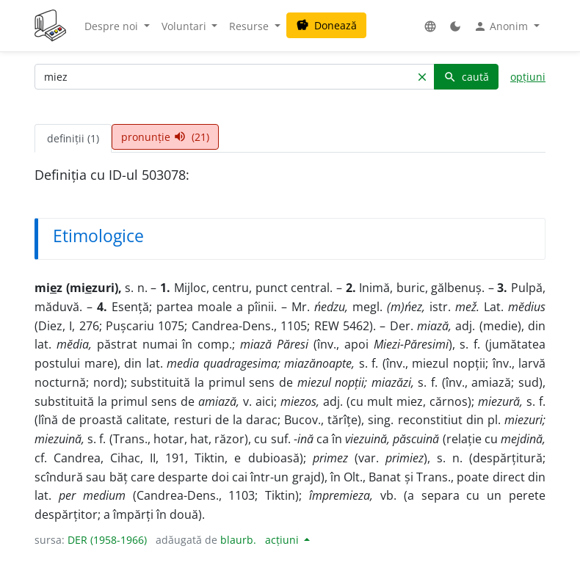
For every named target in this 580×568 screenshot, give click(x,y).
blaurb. (238, 540)
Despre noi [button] (112, 26)
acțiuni (283, 540)
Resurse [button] (250, 26)
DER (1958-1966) (107, 540)
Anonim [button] (502, 26)
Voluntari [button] (185, 26)
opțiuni (527, 77)
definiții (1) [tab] (73, 138)
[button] (430, 26)
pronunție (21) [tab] (165, 137)
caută (466, 77)
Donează (326, 25)
